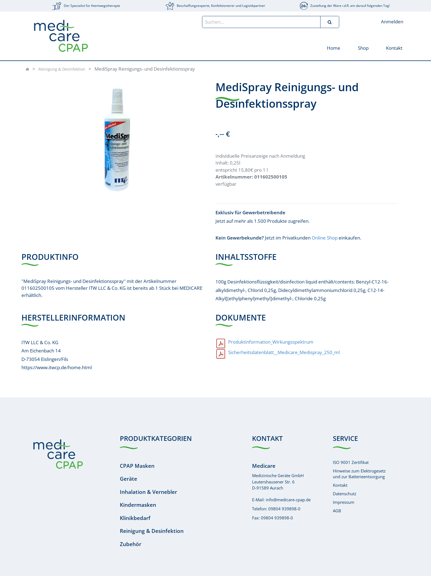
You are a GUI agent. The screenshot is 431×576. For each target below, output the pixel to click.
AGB (337, 510)
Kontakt (340, 485)
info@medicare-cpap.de (288, 499)
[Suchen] (329, 22)
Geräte (128, 478)
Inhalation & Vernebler (148, 492)
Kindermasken (138, 504)
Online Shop (325, 238)
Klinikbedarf (135, 518)
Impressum (343, 502)
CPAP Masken (137, 465)
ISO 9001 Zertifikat (351, 462)
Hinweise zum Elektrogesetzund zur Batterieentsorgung (359, 473)
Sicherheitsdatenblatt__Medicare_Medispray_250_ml (284, 352)
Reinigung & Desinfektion (61, 69)
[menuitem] (333, 47)
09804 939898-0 (284, 508)
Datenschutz (344, 493)
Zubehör (130, 544)
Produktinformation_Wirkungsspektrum (270, 342)
